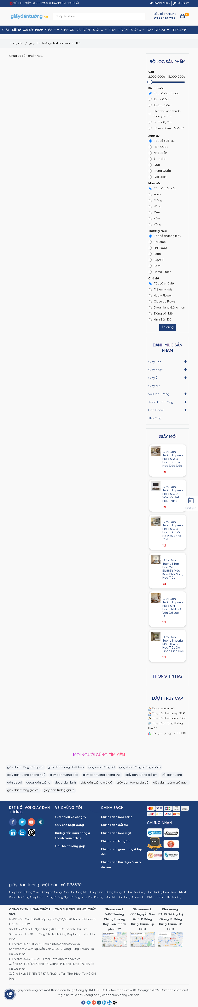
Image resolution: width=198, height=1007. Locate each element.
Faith (155, 254)
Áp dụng (168, 327)
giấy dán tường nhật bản (66, 767)
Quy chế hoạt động (69, 825)
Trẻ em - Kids (160, 289)
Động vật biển (161, 313)
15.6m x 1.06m (160, 105)
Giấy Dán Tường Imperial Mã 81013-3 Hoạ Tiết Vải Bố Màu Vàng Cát (172, 530)
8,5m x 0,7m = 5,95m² (166, 128)
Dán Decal (158, 30)
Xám (154, 218)
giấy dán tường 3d (101, 767)
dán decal (14, 782)
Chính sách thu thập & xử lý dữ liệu (121, 865)
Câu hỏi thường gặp (70, 846)
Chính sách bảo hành (116, 817)
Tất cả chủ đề (161, 283)
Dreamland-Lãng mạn (167, 307)
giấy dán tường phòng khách (140, 767)
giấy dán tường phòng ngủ (26, 775)
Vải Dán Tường (92, 30)
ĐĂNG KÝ (181, 3)
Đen (154, 212)
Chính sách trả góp (115, 841)
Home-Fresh (160, 272)
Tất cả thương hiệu (165, 236)
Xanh (155, 194)
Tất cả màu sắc (162, 188)
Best (154, 266)
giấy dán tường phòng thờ (102, 775)
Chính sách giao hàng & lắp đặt (121, 852)
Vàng (155, 224)
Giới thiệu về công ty (70, 817)
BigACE (156, 260)
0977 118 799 (165, 18)
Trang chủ (16, 43)
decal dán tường (38, 782)
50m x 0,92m (160, 122)
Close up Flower (163, 301)
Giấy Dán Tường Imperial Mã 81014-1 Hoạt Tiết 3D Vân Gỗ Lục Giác (172, 607)
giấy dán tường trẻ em (141, 775)
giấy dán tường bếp (64, 775)
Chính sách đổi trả (114, 825)
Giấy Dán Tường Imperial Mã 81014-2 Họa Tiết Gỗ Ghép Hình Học (173, 644)
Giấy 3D (68, 30)
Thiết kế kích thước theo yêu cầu (165, 114)
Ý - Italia (157, 159)
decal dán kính (65, 782)
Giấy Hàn (11, 30)
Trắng (155, 200)
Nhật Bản (158, 153)
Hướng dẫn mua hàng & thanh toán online (72, 836)
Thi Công (179, 30)
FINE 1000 (158, 248)
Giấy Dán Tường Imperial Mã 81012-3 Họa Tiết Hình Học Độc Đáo (172, 458)
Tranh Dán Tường (127, 30)
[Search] (141, 16)
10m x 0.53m (160, 99)
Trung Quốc (160, 171)
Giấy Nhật (33, 30)
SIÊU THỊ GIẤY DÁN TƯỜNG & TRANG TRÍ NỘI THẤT (46, 3)
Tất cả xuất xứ (162, 141)
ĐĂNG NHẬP (160, 3)
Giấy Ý (52, 30)
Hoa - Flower (160, 295)
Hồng (155, 206)
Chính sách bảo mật (116, 833)
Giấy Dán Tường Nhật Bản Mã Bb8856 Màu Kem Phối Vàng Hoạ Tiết (172, 569)
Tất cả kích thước (164, 93)
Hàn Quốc (158, 147)
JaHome (157, 242)
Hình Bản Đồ (160, 319)
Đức (154, 165)
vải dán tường (172, 775)
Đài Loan (157, 177)
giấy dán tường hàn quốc (25, 767)
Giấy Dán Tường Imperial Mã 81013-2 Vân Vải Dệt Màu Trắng (172, 494)
